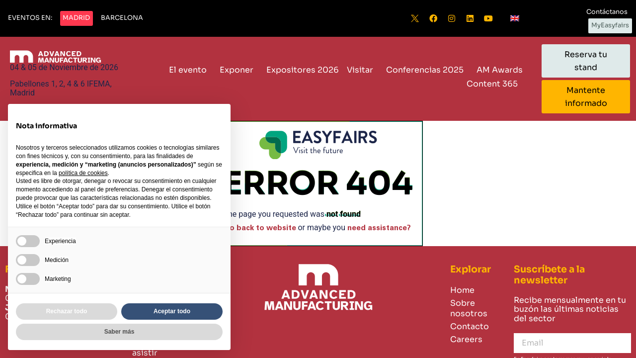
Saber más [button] (119, 331)
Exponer (239, 70)
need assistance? (379, 228)
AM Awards (500, 70)
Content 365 (495, 84)
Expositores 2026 (302, 70)
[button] (30, 18)
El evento (190, 70)
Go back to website (260, 228)
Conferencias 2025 (427, 70)
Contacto (469, 326)
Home (462, 290)
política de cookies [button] (83, 173)
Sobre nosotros (468, 308)
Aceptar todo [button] (172, 311)
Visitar (362, 70)
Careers (466, 339)
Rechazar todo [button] (66, 311)
